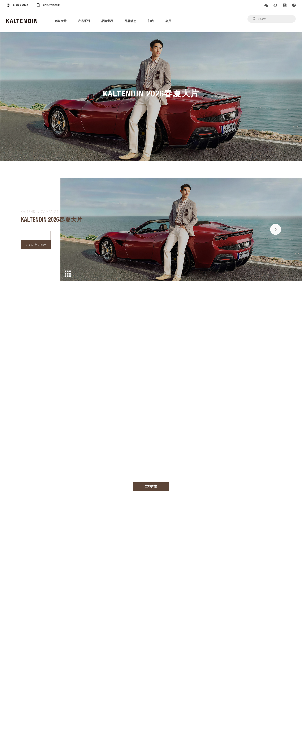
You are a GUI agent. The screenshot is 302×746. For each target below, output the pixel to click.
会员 (168, 21)
